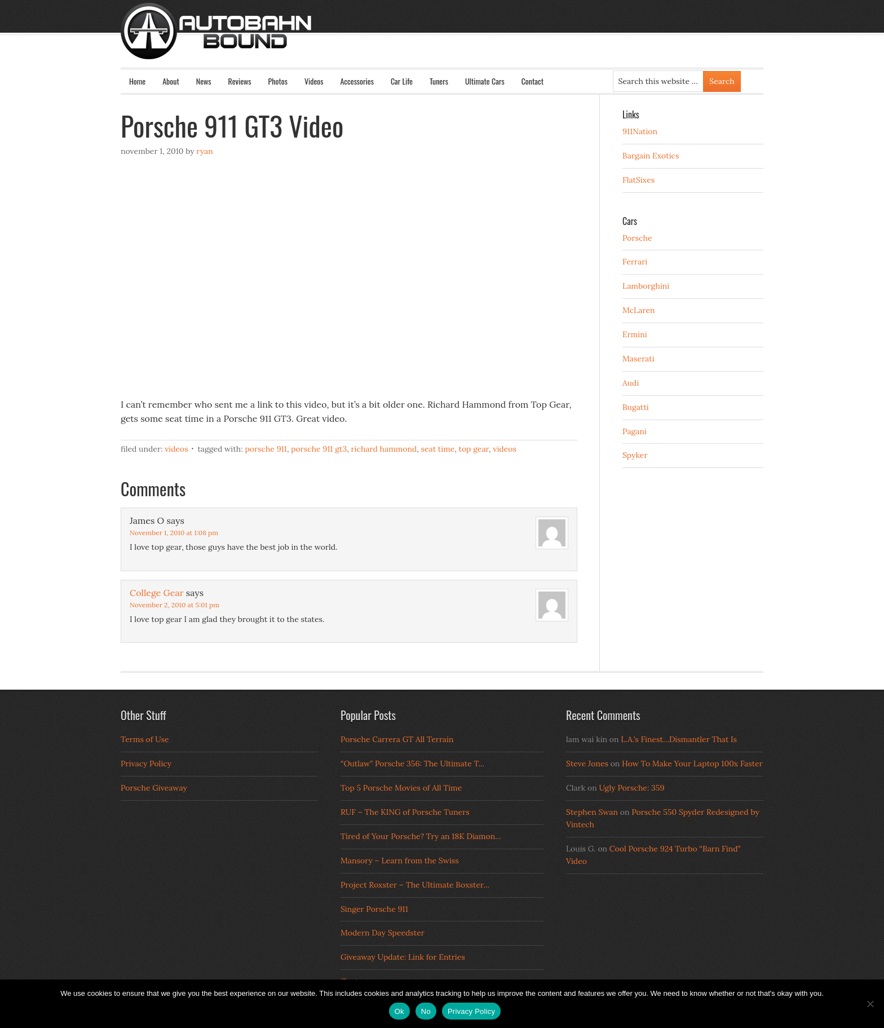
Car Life (402, 81)
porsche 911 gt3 (319, 449)
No (426, 1011)
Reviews (239, 81)
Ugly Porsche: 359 (631, 788)
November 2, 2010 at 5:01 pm (174, 605)
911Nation (639, 131)
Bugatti (635, 407)
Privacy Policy (146, 763)
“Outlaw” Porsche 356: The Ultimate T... (412, 763)
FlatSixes (638, 180)
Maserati (638, 359)
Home (137, 81)
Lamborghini (645, 286)
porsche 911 (265, 449)
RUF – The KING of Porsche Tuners (405, 812)
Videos (314, 81)
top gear (474, 449)
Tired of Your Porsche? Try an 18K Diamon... (421, 836)
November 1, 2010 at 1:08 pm (174, 532)
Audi (630, 383)
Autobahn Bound (460, 40)
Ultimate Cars (485, 81)
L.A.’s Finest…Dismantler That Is (679, 739)
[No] (870, 1003)
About (170, 81)
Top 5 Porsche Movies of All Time (401, 788)
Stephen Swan (592, 812)
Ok (399, 1011)
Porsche (637, 238)
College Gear (157, 592)
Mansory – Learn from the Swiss (400, 860)
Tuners (439, 81)
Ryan (204, 151)
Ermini (634, 334)
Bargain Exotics (650, 156)
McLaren (638, 310)
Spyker (635, 455)
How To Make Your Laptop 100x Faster (692, 763)
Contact (532, 81)
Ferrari (634, 262)
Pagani (634, 431)
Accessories (356, 81)
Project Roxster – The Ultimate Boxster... (415, 885)
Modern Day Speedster (383, 933)
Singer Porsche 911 (374, 909)
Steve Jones (587, 763)
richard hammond (384, 449)
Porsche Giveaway (154, 788)
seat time (438, 449)
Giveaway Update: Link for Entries (403, 957)
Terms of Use (145, 739)
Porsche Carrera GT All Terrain (397, 739)
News (203, 81)
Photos (278, 81)
